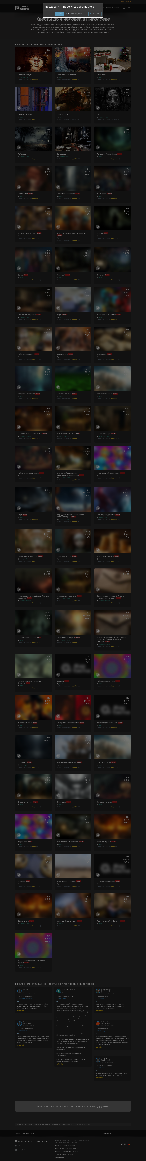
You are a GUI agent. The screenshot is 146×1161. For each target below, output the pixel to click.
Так (59, 14)
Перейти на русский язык (76, 14)
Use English (95, 14)
